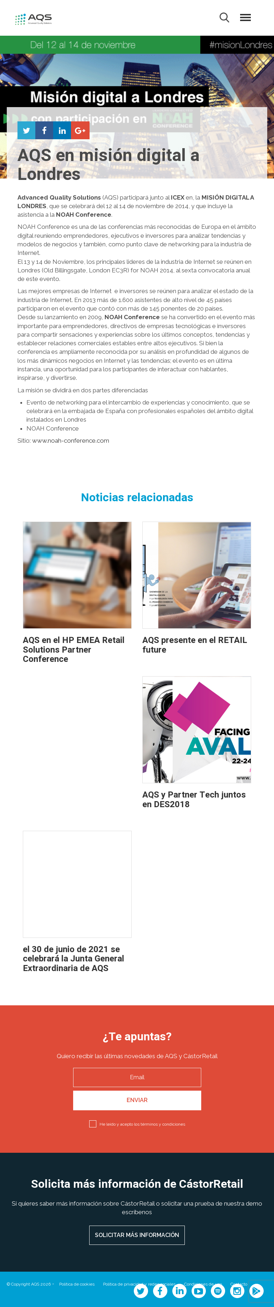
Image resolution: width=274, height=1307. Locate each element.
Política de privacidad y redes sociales (139, 1284)
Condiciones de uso (203, 1284)
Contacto (238, 1284)
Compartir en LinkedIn (62, 130)
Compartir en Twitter (26, 130)
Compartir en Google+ (80, 130)
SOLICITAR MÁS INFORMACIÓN (137, 1235)
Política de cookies (77, 1284)
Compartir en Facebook (44, 130)
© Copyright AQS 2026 (29, 1284)
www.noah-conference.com (70, 440)
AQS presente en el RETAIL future (194, 645)
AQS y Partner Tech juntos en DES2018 (194, 799)
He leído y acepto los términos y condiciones (142, 1124)
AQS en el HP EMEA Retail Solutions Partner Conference (74, 649)
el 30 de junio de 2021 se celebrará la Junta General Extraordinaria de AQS (73, 959)
